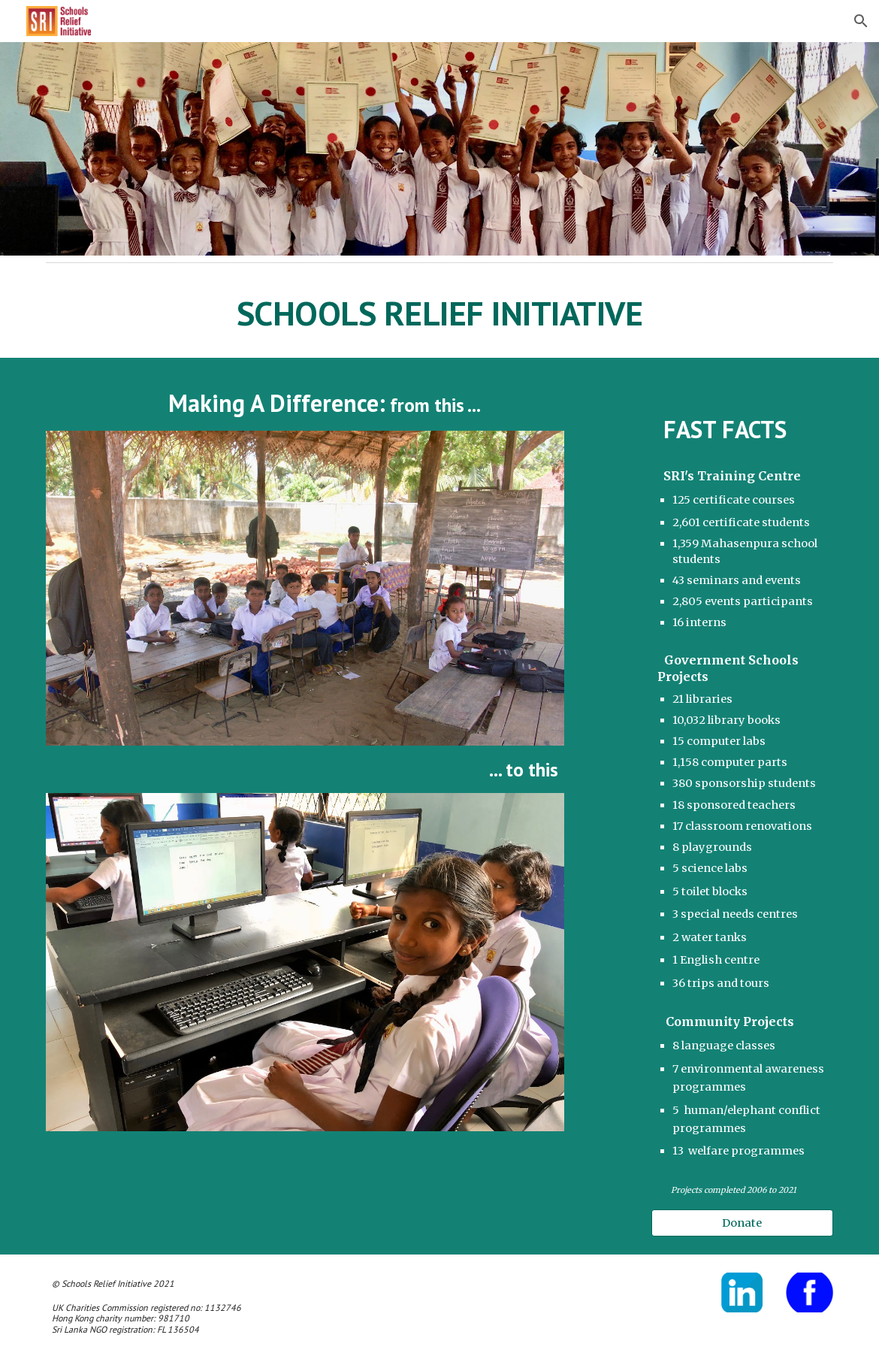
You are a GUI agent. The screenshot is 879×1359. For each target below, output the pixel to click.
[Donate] (742, 1222)
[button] (861, 21)
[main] (439, 313)
